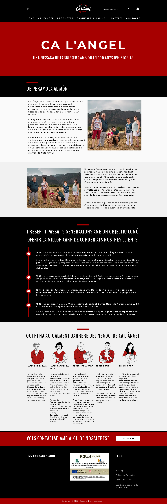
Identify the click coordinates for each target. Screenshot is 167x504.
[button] (137, 8)
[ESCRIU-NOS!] (128, 438)
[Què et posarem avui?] (112, 9)
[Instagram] (28, 9)
